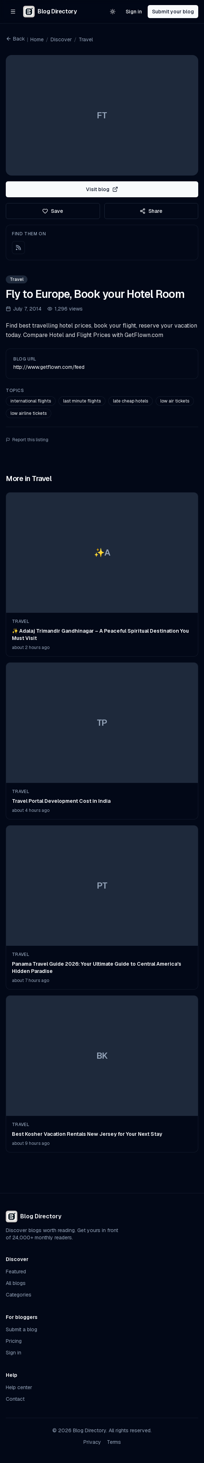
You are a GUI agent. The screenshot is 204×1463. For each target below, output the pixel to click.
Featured (16, 1271)
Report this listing (27, 440)
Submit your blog (173, 11)
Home (37, 39)
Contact (15, 1399)
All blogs (16, 1283)
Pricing (14, 1341)
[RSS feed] (18, 247)
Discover (61, 39)
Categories (18, 1294)
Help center (19, 1387)
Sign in (134, 11)
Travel (86, 39)
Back (15, 38)
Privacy (92, 1442)
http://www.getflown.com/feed (48, 367)
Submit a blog (21, 1329)
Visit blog (102, 189)
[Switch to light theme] (112, 11)
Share (151, 211)
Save (52, 211)
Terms (114, 1442)
